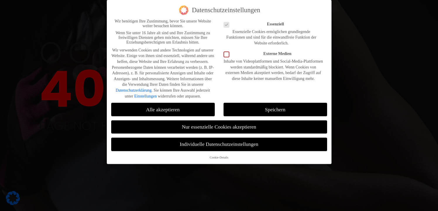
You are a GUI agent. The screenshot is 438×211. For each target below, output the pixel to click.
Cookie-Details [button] (219, 152)
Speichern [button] (275, 105)
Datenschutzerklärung (134, 86)
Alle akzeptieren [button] (163, 105)
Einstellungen (145, 91)
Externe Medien (259, 49)
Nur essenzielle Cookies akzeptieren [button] (219, 122)
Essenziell (256, 19)
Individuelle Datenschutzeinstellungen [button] (219, 139)
